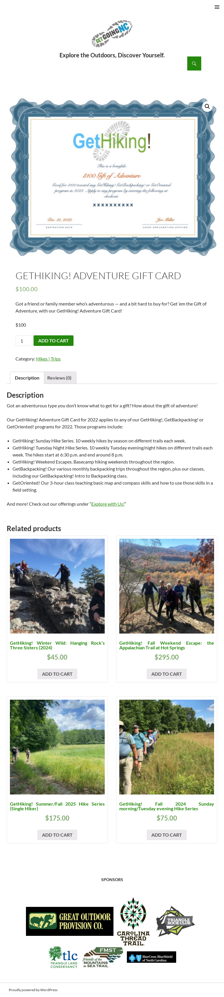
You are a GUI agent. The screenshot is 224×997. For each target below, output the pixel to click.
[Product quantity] (23, 340)
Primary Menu (217, 7)
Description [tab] (27, 377)
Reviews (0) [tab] (59, 377)
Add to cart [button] (57, 674)
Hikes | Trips (48, 358)
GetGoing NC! (112, 37)
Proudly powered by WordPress (33, 990)
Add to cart (53, 340)
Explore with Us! (108, 504)
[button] (207, 106)
